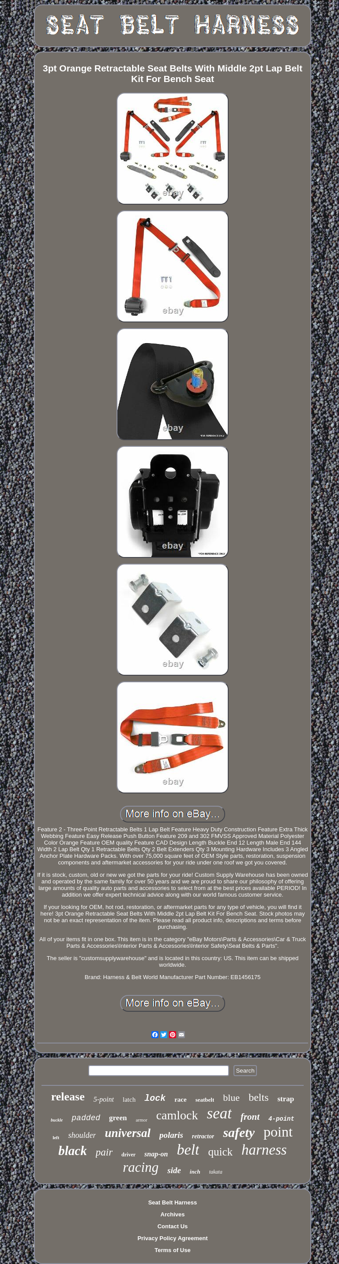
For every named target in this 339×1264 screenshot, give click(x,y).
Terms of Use (172, 1250)
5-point (104, 1099)
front (250, 1116)
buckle (57, 1120)
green (118, 1118)
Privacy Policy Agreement (172, 1238)
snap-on (156, 1154)
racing (140, 1167)
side (174, 1170)
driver (128, 1155)
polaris (171, 1135)
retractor (203, 1136)
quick (220, 1152)
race (180, 1099)
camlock (177, 1115)
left (56, 1137)
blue (231, 1097)
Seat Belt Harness (172, 1202)
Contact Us (173, 1226)
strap (285, 1099)
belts (258, 1097)
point (278, 1132)
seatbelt (205, 1099)
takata (215, 1172)
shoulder (82, 1135)
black (72, 1151)
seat (219, 1113)
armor (141, 1119)
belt (188, 1149)
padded (86, 1118)
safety (239, 1132)
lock (155, 1098)
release (68, 1096)
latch (129, 1099)
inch (195, 1171)
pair (104, 1152)
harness (264, 1150)
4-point (281, 1118)
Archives (173, 1214)
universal (128, 1133)
